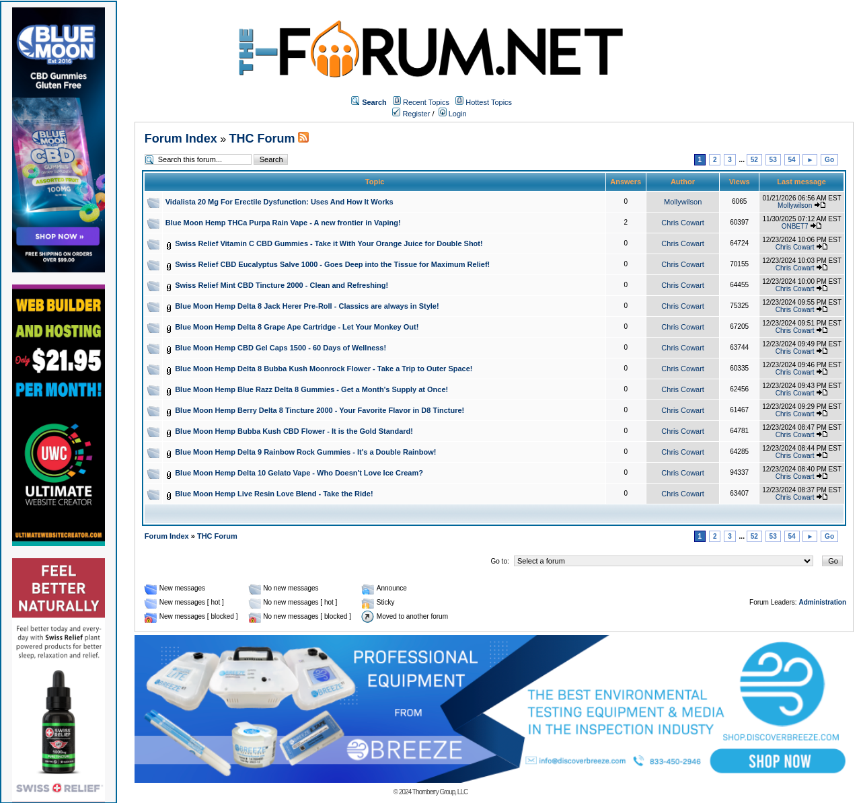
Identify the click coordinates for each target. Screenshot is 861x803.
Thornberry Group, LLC (439, 792)
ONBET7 (795, 226)
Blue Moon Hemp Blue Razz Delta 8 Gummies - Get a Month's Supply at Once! (311, 389)
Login (453, 114)
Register (411, 114)
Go (829, 159)
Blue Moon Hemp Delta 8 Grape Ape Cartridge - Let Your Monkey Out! (296, 327)
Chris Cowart (682, 223)
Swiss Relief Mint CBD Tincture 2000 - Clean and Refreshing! (281, 285)
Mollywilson (683, 202)
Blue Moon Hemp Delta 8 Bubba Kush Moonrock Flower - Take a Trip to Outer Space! (323, 369)
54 (792, 159)
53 (773, 159)
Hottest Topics (488, 102)
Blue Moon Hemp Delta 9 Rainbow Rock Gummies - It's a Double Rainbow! (305, 452)
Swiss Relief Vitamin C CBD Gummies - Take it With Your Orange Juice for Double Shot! (329, 243)
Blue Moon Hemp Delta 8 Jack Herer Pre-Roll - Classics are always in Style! (307, 306)
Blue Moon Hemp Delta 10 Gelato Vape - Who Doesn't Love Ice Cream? (299, 473)
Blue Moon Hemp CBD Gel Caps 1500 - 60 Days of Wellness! (280, 348)
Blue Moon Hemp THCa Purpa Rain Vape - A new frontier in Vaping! (283, 223)
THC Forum (262, 138)
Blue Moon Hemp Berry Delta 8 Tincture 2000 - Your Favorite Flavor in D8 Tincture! (319, 410)
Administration (822, 602)
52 (754, 159)
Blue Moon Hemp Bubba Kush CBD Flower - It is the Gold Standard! (294, 431)
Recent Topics (426, 102)
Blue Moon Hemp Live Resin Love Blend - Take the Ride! (274, 494)
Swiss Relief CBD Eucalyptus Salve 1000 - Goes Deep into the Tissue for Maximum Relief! (332, 264)
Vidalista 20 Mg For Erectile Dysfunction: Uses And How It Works (279, 202)
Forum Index (181, 138)
